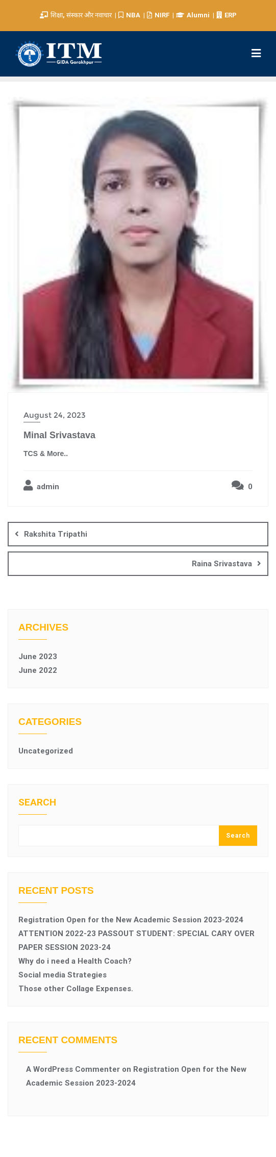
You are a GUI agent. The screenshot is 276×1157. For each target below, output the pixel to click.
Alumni (193, 15)
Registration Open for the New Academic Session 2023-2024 (130, 919)
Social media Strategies (62, 974)
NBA (130, 15)
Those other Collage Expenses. (75, 988)
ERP (226, 15)
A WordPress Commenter (73, 1069)
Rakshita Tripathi (55, 534)
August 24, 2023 (54, 415)
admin (41, 485)
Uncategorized (45, 751)
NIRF (159, 15)
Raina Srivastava (222, 563)
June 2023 (37, 656)
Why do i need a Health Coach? (75, 961)
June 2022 (37, 670)
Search (37, 802)
